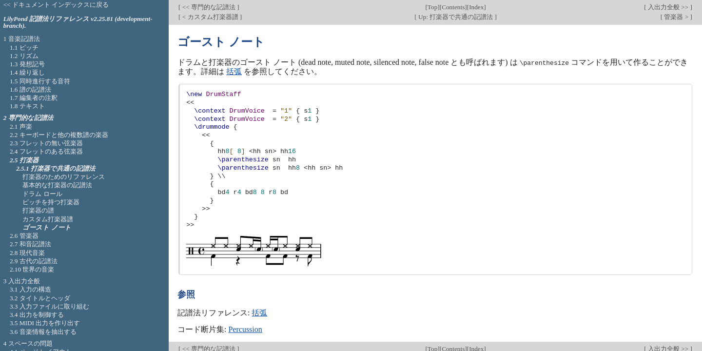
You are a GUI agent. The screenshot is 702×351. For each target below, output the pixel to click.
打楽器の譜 (38, 210)
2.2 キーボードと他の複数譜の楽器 (59, 134)
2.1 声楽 (21, 126)
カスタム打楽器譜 (47, 219)
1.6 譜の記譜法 (30, 89)
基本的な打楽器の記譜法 (57, 185)
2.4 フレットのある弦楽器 (46, 151)
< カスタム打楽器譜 (209, 16)
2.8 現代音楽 (27, 252)
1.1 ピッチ (24, 47)
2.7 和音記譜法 (30, 244)
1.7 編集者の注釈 (34, 97)
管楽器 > (676, 16)
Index (476, 7)
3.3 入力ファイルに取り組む (49, 306)
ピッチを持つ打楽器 (50, 202)
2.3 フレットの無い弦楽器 (46, 143)
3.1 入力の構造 (30, 289)
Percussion (245, 329)
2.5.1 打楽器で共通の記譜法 (55, 168)
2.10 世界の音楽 (32, 269)
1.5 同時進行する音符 (40, 81)
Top (432, 7)
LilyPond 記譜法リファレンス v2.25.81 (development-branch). (78, 22)
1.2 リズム (24, 55)
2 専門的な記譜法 (28, 117)
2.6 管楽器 (24, 235)
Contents (453, 7)
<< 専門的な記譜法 (208, 7)
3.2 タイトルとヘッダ (40, 298)
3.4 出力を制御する (37, 314)
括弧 (234, 71)
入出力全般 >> (668, 7)
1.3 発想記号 (27, 64)
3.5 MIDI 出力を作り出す (45, 323)
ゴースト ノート (46, 227)
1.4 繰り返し (27, 72)
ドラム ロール (42, 193)
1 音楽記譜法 (21, 38)
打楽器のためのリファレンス (63, 176)
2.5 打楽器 (24, 160)
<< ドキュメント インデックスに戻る (56, 4)
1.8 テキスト (27, 106)
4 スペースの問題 (28, 343)
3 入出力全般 (21, 281)
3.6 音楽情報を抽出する (43, 331)
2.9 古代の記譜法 (34, 261)
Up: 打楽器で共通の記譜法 (456, 16)
